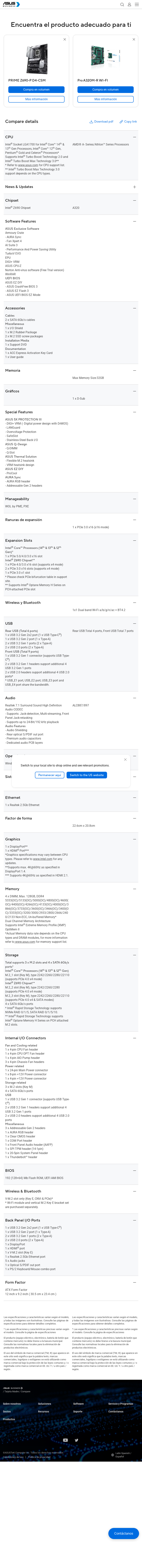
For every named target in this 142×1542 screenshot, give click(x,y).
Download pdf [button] (101, 121)
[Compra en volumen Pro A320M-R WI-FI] (105, 89)
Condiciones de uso (13, 1537)
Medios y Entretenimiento (51, 1452)
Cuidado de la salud (48, 1432)
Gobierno (43, 1463)
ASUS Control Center (83, 1412)
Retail (41, 1427)
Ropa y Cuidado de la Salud (17, 1494)
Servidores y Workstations (16, 1457)
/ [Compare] (45, 1388)
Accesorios (9, 1499)
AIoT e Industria (11, 1474)
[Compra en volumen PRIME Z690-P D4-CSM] (36, 89)
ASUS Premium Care (119, 1407)
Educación (43, 1421)
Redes (6, 1479)
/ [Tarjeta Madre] (32, 1388)
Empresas (43, 1416)
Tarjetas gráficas (12, 1468)
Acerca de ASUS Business (16, 1407)
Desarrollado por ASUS (120, 1421)
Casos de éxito (45, 1483)
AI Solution (43, 1469)
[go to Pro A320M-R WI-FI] (106, 59)
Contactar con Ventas (119, 1441)
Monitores (8, 1446)
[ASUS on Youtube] (65, 1521)
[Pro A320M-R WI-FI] (105, 79)
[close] (125, 759)
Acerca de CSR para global (17, 1412)
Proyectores (9, 1452)
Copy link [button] (128, 121)
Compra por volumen (119, 1435)
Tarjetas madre (11, 1463)
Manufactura (45, 1438)
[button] (122, 4)
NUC (5, 1440)
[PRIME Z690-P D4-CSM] (36, 79)
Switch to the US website (87, 775)
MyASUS (77, 1407)
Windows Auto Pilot (83, 1423)
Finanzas (43, 1458)
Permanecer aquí (49, 775)
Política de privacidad (39, 1537)
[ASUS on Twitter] (77, 1521)
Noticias (42, 1488)
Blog (40, 1494)
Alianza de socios (12, 1426)
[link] (36, 99)
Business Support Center (86, 1437)
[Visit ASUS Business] (13, 1389)
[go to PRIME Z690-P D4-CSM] (36, 59)
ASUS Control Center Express (88, 1418)
